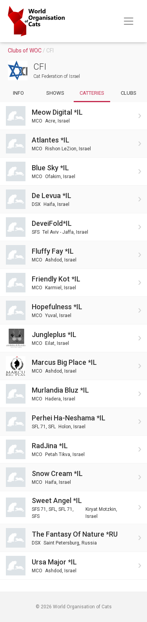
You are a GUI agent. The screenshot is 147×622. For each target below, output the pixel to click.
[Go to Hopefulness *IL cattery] (73, 310)
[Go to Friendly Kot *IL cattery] (73, 282)
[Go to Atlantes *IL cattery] (73, 143)
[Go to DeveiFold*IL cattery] (73, 227)
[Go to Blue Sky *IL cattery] (73, 171)
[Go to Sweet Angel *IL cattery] (73, 507)
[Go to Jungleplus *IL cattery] (73, 338)
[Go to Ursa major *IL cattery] (73, 565)
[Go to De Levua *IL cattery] (73, 199)
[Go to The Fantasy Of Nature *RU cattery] (73, 538)
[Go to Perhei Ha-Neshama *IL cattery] (73, 421)
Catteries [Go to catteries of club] (92, 93)
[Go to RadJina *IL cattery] (73, 449)
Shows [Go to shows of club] (55, 93)
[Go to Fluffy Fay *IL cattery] (73, 255)
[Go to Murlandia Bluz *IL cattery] (73, 394)
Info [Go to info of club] (18, 93)
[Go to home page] (36, 21)
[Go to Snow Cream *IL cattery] (73, 477)
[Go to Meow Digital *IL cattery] (73, 116)
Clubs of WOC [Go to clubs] (25, 50)
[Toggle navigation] (128, 21)
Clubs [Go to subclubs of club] (128, 93)
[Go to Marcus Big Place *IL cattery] (73, 366)
